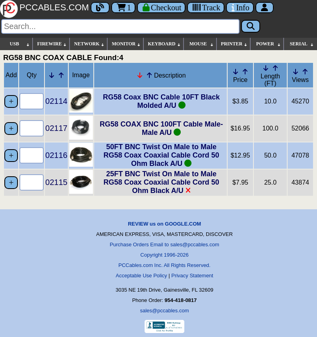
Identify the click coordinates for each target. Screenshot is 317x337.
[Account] (264, 7)
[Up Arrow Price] (245, 71)
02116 (56, 155)
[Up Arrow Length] (275, 68)
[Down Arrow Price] (235, 71)
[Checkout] (161, 7)
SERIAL (302, 44)
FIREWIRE (52, 44)
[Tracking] (205, 7)
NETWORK (89, 44)
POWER (268, 44)
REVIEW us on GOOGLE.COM (164, 224)
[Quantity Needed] (31, 101)
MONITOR (126, 44)
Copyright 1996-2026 (164, 255)
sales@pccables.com (164, 311)
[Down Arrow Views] (295, 71)
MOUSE (201, 44)
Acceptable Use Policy (141, 276)
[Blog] (100, 7)
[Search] (120, 26)
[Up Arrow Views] (305, 71)
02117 (56, 128)
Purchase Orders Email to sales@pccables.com (164, 244)
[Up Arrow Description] (149, 75)
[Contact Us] (239, 7)
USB (20, 44)
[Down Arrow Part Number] (51, 75)
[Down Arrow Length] (266, 68)
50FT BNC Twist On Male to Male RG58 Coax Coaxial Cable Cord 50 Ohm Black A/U (161, 155)
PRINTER (234, 44)
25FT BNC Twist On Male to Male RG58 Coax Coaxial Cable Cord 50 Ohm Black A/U (161, 182)
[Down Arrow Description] (140, 75)
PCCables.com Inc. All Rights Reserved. (164, 265)
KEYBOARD (164, 44)
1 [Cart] (123, 7)
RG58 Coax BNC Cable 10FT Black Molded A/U (161, 101)
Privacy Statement (192, 276)
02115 (56, 182)
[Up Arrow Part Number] (61, 75)
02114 (56, 101)
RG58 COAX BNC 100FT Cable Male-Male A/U (161, 128)
